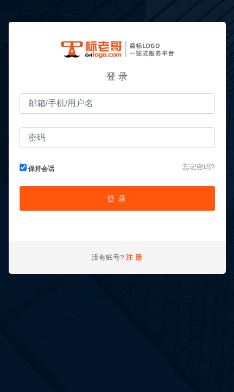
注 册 (134, 257)
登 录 (117, 198)
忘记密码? (198, 167)
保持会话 (37, 168)
